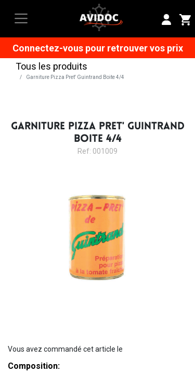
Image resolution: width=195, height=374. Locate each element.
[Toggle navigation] (21, 18)
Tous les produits (51, 66)
